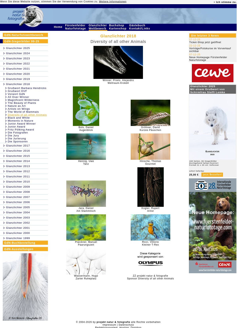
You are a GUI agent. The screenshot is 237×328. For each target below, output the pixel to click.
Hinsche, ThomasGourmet (150, 162)
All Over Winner (18, 96)
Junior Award (16, 126)
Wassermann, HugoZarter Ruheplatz (86, 277)
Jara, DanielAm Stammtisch (86, 209)
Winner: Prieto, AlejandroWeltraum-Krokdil (118, 81)
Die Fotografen (18, 132)
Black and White (19, 117)
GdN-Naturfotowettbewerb (23, 35)
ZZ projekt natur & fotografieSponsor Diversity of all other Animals (150, 277)
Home (58, 26)
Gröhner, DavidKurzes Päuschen (150, 128)
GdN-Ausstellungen (18, 249)
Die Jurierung (17, 138)
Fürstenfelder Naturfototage (76, 27)
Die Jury (13, 135)
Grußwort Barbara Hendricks (27, 88)
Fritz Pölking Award (21, 129)
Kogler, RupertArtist (151, 209)
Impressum (109, 324)
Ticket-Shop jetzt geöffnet (205, 42)
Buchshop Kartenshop (118, 27)
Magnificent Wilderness (23, 99)
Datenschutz (126, 324)
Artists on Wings (19, 108)
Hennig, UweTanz (86, 162)
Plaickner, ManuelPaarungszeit (86, 243)
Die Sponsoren (18, 141)
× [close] (214, 2)
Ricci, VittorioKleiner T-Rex (150, 243)
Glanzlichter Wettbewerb (98, 27)
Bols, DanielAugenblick (86, 128)
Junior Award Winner (22, 123)
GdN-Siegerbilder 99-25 (21, 41)
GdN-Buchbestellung (19, 242)
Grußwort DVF (17, 91)
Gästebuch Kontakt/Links (140, 27)
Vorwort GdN (16, 94)
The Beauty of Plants (22, 102)
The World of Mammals (23, 111)
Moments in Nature (20, 120)
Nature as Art (17, 105)
